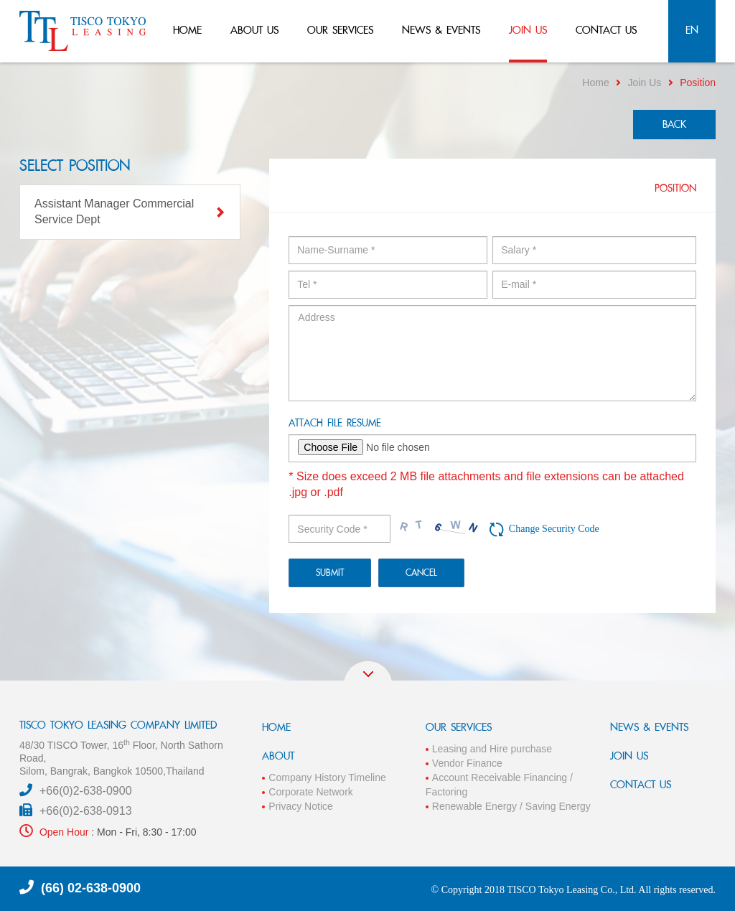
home (187, 30)
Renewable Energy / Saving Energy (511, 806)
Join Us (645, 82)
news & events (441, 30)
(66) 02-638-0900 (91, 888)
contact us (606, 30)
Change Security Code (554, 528)
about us (254, 30)
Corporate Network (310, 792)
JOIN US (629, 756)
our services (340, 30)
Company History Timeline (326, 777)
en (691, 30)
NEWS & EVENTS (649, 727)
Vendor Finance (467, 763)
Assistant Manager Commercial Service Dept (129, 211)
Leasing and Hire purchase (492, 749)
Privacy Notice (300, 806)
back (674, 124)
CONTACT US (640, 784)
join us (528, 30)
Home (595, 82)
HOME (276, 727)
